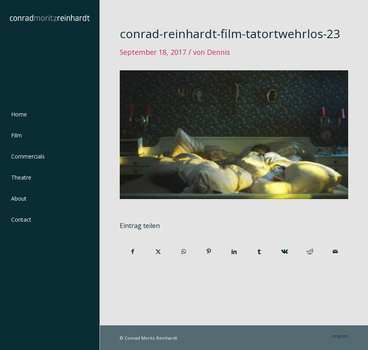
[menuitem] (49, 114)
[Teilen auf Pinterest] (208, 251)
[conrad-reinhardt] (49, 49)
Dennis (218, 52)
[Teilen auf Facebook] (133, 251)
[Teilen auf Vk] (284, 251)
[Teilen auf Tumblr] (259, 251)
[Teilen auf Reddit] (309, 251)
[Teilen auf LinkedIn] (234, 251)
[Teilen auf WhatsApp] (183, 251)
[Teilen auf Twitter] (158, 251)
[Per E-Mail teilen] (335, 251)
